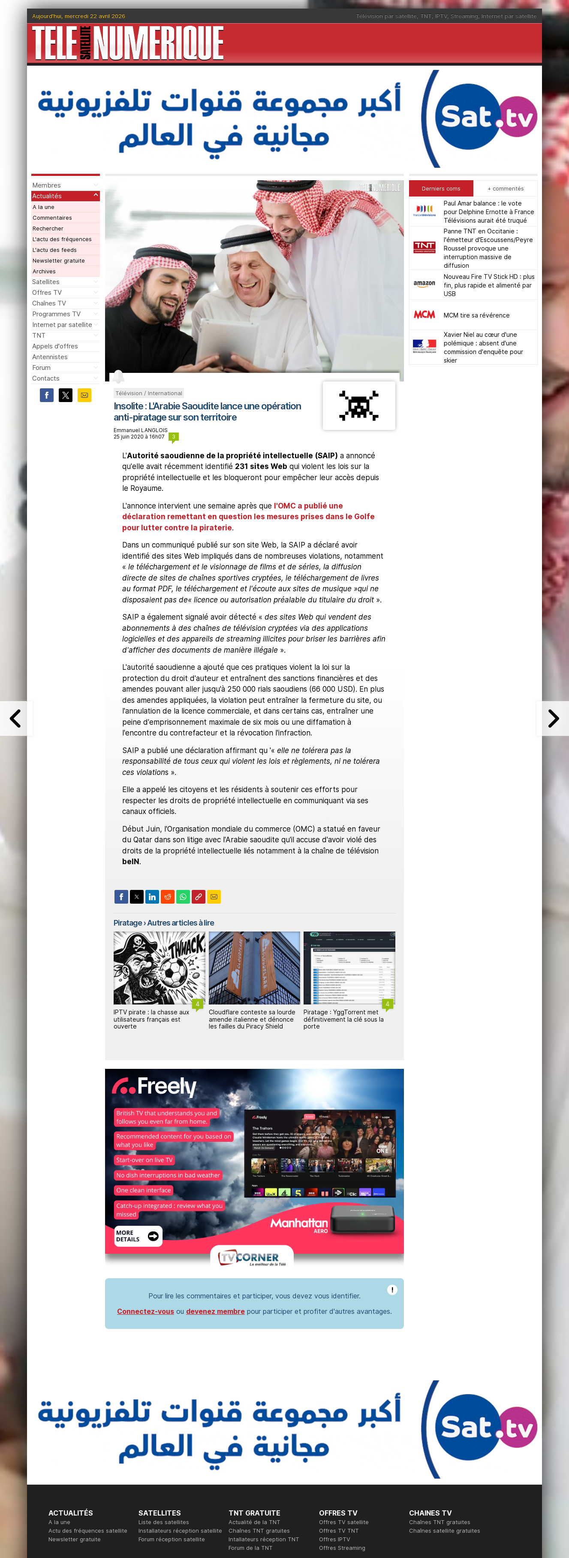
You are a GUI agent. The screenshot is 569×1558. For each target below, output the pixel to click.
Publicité (240, 1466)
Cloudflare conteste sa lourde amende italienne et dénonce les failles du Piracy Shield (252, 1019)
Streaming (464, 15)
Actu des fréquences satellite (87, 1406)
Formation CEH (338, 1457)
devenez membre (215, 1187)
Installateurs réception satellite (180, 1406)
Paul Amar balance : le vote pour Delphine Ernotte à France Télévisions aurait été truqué (489, 212)
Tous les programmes (77, 1474)
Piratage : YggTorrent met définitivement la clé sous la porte (344, 1019)
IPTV (441, 15)
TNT (426, 15)
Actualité (150, 1466)
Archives (44, 271)
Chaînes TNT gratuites (259, 1406)
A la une (43, 206)
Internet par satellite (509, 15)
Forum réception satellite (171, 1414)
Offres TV (47, 292)
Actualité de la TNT (254, 1397)
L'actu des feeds (55, 249)
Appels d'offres (55, 346)
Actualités (47, 196)
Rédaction (242, 1457)
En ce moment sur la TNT (82, 1457)
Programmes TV (56, 314)
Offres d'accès (158, 1474)
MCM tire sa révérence (477, 315)
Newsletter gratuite (59, 260)
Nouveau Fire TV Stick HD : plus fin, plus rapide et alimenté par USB (489, 285)
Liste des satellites (163, 1397)
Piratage (128, 922)
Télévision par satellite (386, 15)
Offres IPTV (334, 1414)
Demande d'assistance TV (264, 1483)
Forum (41, 367)
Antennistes (50, 357)
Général (239, 1474)
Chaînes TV (49, 303)
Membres (46, 185)
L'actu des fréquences (62, 239)
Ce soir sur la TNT (72, 1466)
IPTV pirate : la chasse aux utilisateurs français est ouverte (152, 1019)
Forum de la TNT (251, 1423)
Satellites (46, 282)
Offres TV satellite (344, 1397)
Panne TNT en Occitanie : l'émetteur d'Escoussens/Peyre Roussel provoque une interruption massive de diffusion (488, 248)
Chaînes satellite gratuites (444, 1406)
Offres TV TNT (339, 1406)
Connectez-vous (145, 1187)
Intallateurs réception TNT (264, 1414)
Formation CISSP (341, 1466)
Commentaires (52, 217)
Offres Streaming (342, 1423)
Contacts (46, 378)
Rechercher (48, 228)
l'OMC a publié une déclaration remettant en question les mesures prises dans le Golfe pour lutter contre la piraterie (248, 517)
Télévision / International (148, 393)
